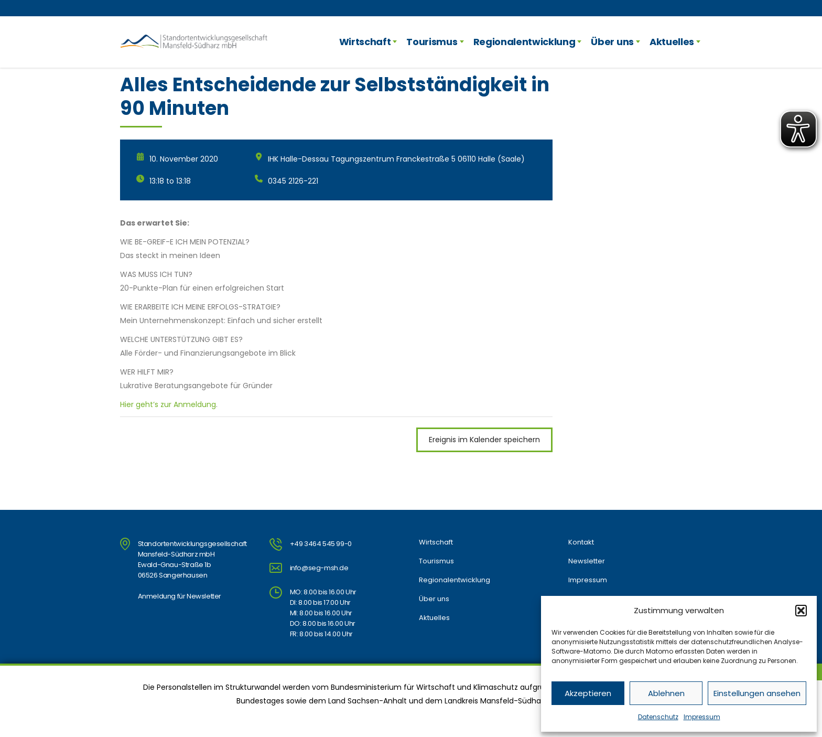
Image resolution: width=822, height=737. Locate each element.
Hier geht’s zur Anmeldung (168, 404)
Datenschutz (658, 716)
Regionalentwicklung (524, 41)
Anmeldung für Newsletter (179, 596)
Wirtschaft (365, 41)
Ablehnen (666, 693)
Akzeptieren (588, 693)
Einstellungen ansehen (757, 693)
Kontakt (581, 542)
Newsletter (586, 561)
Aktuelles (672, 41)
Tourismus (431, 41)
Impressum (702, 716)
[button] (801, 610)
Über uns (612, 41)
